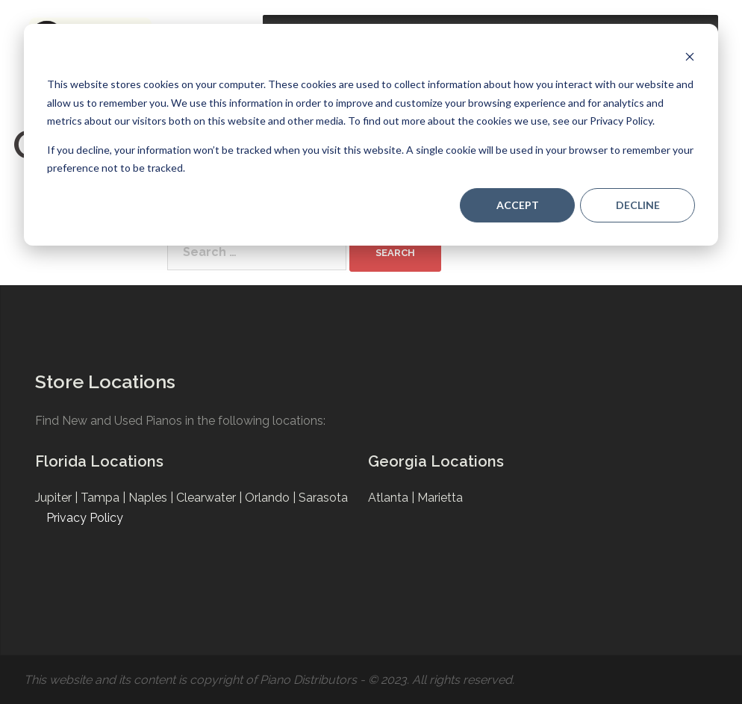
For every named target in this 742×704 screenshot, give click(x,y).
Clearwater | (210, 497)
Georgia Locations (436, 461)
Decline (638, 205)
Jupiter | (58, 497)
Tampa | (104, 497)
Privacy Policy (84, 518)
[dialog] (371, 135)
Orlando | (272, 497)
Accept (517, 205)
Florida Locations (99, 461)
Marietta (440, 497)
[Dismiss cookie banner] (690, 56)
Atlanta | (392, 497)
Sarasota (323, 497)
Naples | (152, 497)
